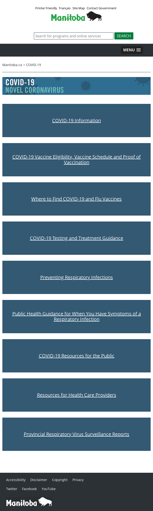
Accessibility (16, 479)
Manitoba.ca (12, 65)
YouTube (49, 489)
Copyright (60, 479)
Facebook (29, 489)
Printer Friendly (46, 8)
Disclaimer (38, 479)
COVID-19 (33, 65)
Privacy (78, 479)
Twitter (11, 489)
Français (65, 8)
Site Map (78, 8)
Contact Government (102, 8)
